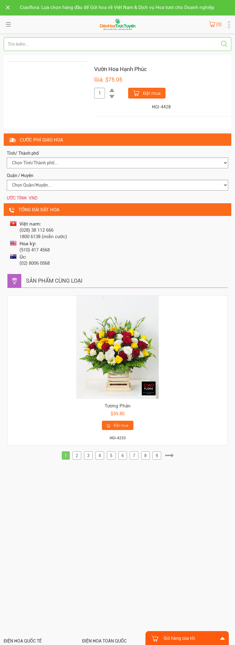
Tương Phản (118, 406)
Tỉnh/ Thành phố (23, 153)
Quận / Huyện (20, 175)
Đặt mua (147, 92)
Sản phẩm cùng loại (54, 280)
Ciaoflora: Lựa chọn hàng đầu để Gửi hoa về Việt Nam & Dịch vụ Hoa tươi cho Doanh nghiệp (117, 7)
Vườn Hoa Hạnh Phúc (120, 69)
